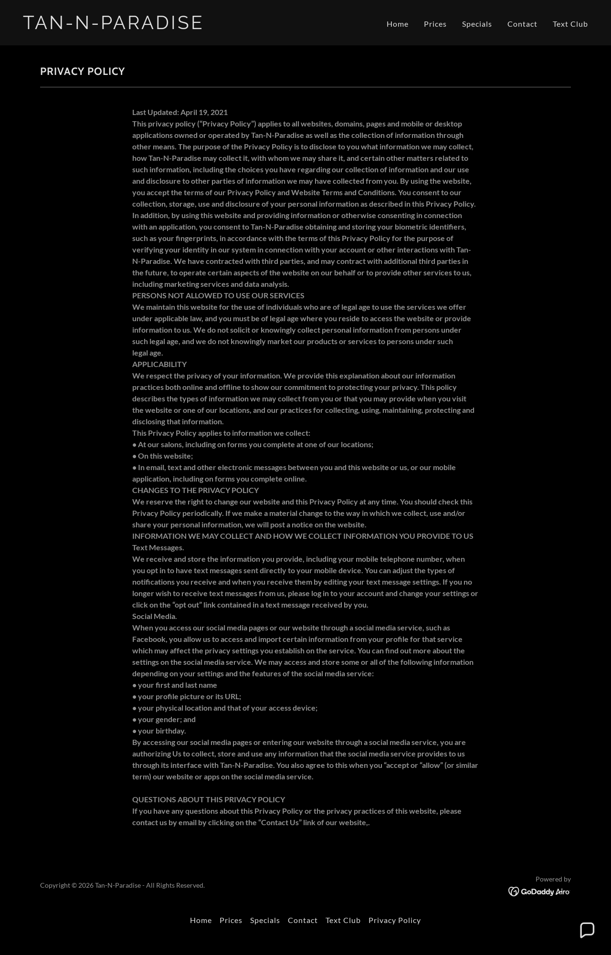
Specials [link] (477, 23)
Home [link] (398, 23)
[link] (160, 26)
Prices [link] (435, 23)
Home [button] (201, 919)
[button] (586, 930)
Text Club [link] (570, 23)
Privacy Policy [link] (395, 919)
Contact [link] (522, 23)
